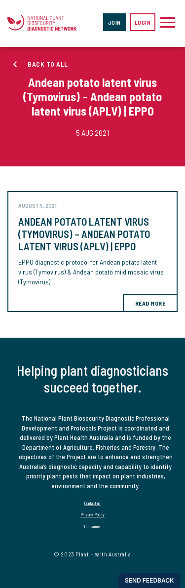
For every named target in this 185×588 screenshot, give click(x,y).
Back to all (48, 64)
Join (114, 22)
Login (143, 22)
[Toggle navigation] (168, 22)
